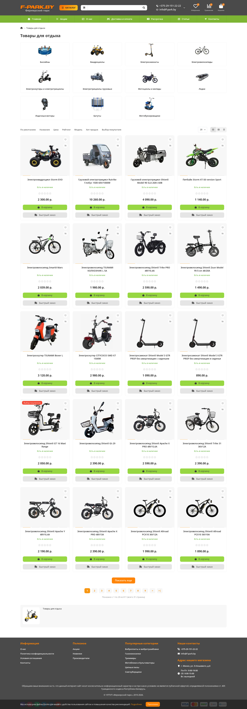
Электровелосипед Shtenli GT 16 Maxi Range (45, 445)
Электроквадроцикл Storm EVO (45, 179)
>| (159, 590)
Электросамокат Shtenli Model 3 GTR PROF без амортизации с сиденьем (149, 357)
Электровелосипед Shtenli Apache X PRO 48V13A (97, 533)
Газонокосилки (133, 653)
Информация (29, 643)
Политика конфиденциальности (37, 653)
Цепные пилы (132, 667)
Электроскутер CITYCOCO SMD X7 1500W (97, 357)
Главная (34, 18)
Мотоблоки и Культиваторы (140, 662)
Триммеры (130, 658)
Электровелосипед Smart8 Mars (45, 267)
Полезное (79, 643)
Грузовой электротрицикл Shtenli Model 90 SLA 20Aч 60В (150, 181)
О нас (87, 18)
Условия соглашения (31, 658)
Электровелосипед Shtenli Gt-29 (97, 443)
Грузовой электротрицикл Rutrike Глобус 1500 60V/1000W (97, 181)
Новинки (77, 653)
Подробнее (136, 704)
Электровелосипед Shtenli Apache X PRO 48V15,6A (150, 445)
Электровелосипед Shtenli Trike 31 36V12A (202, 445)
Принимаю (153, 704)
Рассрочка (155, 18)
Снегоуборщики (133, 671)
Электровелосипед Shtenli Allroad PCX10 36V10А (202, 533)
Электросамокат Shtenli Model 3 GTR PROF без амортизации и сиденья (202, 357)
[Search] (117, 7)
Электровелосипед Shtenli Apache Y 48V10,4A (45, 533)
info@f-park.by (165, 9)
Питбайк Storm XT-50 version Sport (202, 179)
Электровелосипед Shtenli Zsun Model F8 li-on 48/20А (202, 269)
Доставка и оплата (119, 18)
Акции (61, 18)
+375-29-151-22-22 (168, 6)
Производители (81, 658)
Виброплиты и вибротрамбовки (142, 649)
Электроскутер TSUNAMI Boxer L (45, 355)
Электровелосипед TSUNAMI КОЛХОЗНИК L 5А (97, 269)
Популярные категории (141, 643)
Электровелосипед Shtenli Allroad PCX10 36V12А (150, 533)
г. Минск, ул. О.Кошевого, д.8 (195, 665)
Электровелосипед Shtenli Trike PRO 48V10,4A (149, 269)
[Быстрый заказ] (45, 215)
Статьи (184, 18)
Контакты (211, 18)
